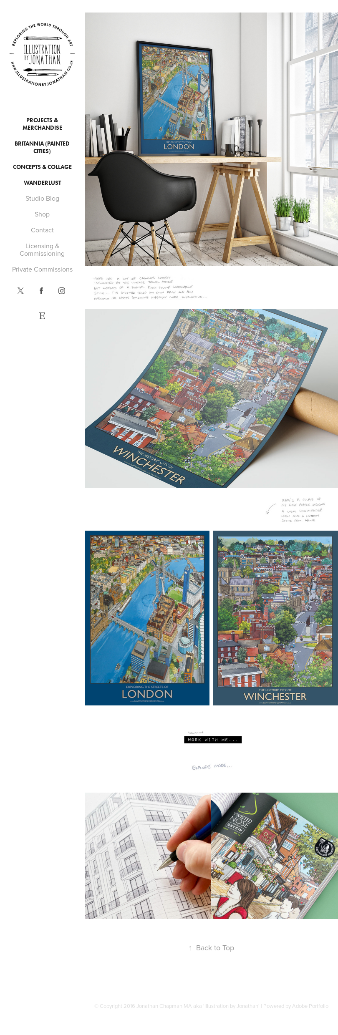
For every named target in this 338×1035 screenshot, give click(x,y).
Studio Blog (42, 198)
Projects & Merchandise (42, 124)
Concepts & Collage (42, 167)
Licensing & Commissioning (42, 249)
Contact (42, 229)
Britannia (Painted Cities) (42, 147)
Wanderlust (42, 182)
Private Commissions (42, 269)
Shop (42, 214)
